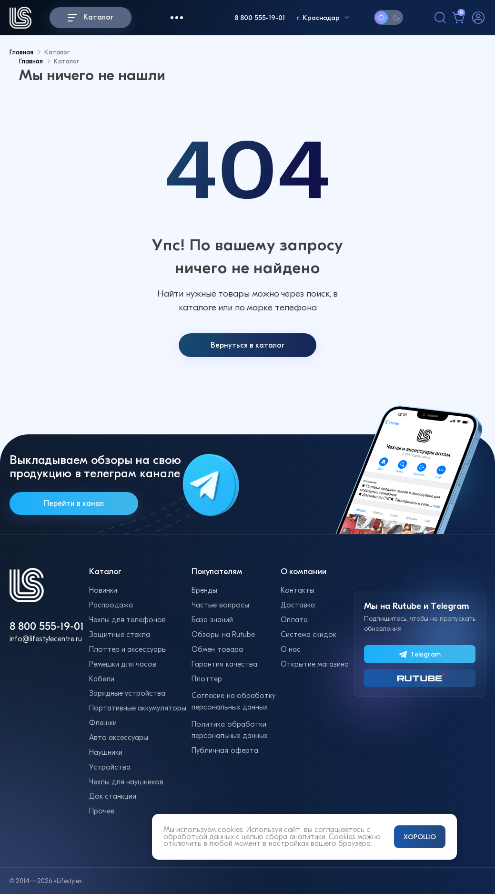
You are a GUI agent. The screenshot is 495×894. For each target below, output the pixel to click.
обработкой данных (198, 837)
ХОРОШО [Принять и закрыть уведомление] (420, 837)
